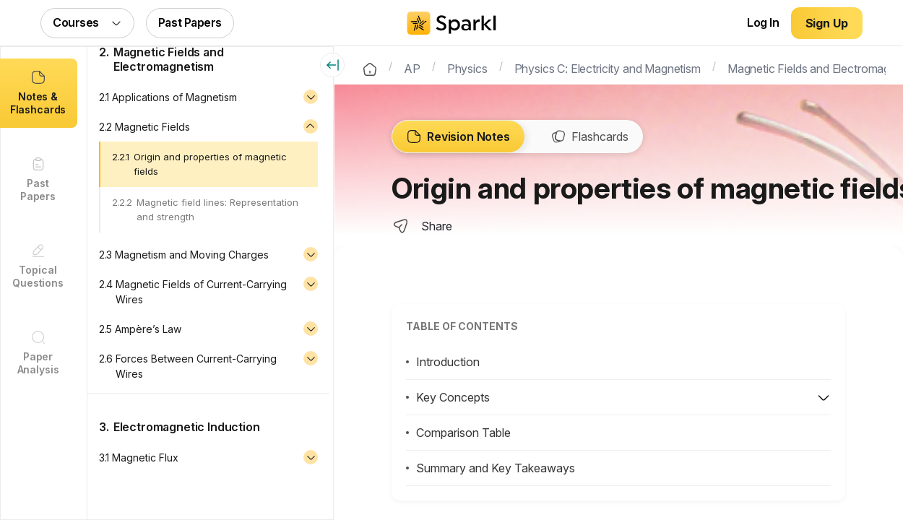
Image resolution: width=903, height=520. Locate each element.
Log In (763, 22)
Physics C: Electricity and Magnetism (607, 67)
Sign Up (826, 23)
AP (412, 67)
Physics (467, 67)
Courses (87, 22)
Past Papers (190, 22)
